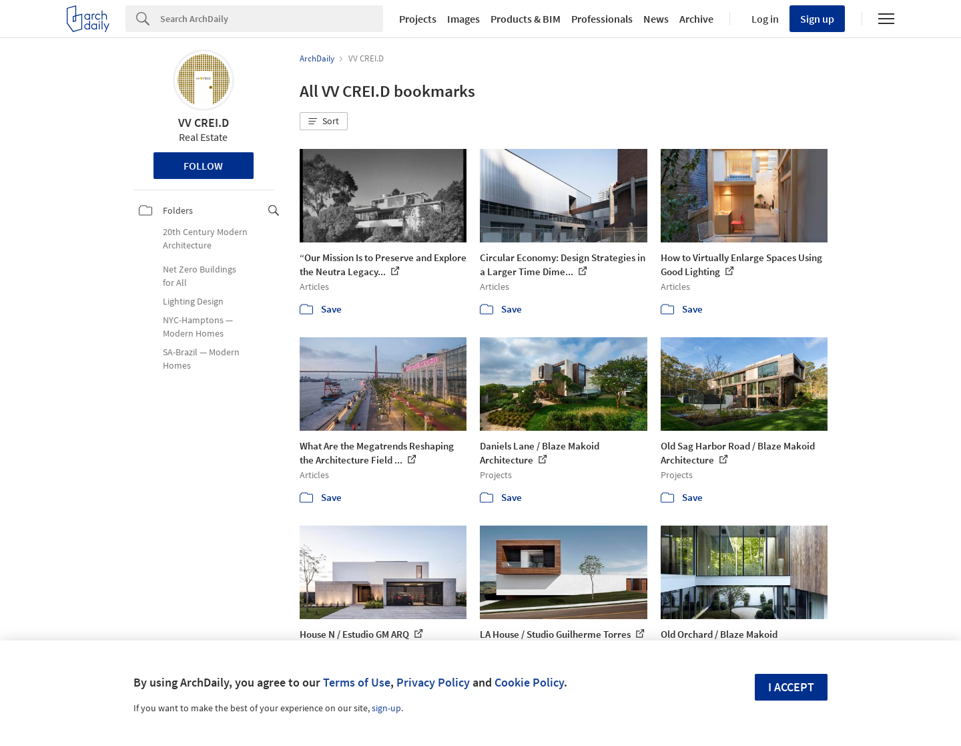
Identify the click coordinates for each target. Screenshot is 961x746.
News (656, 18)
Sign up (817, 18)
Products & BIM (526, 18)
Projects (417, 18)
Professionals (602, 18)
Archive (696, 18)
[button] (324, 121)
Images (463, 18)
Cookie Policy (529, 682)
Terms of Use (356, 682)
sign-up (386, 708)
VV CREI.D (203, 122)
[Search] (271, 18)
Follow (203, 165)
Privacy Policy (433, 682)
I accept (791, 687)
